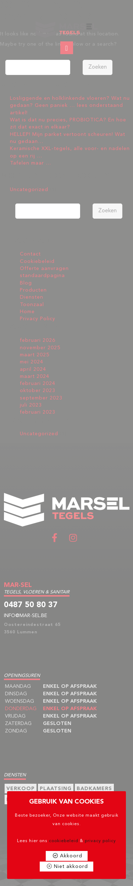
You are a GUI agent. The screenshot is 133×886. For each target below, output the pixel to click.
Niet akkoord (71, 866)
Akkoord (71, 855)
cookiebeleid (63, 841)
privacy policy (100, 841)
